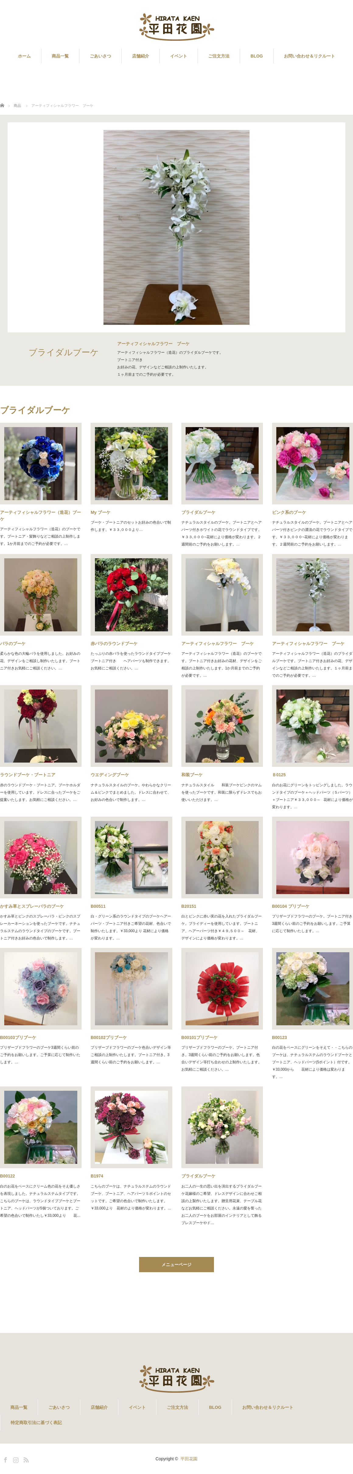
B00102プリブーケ (109, 1037)
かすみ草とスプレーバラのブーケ (32, 906)
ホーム (24, 56)
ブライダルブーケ (198, 512)
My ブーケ (100, 512)
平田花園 (188, 1458)
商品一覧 (60, 56)
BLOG (256, 56)
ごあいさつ (100, 56)
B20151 (188, 906)
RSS (25, 1458)
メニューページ (176, 1264)
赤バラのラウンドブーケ (114, 643)
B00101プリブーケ (199, 1037)
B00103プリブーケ (18, 1037)
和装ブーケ (192, 774)
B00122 (7, 1176)
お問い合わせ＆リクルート (309, 56)
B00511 (98, 906)
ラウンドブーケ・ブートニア (27, 774)
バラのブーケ (13, 643)
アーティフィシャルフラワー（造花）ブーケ (40, 515)
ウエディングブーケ (110, 774)
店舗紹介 (140, 56)
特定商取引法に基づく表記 (36, 1422)
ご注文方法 (218, 56)
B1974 (97, 1176)
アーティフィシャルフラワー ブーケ (217, 643)
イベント (178, 56)
